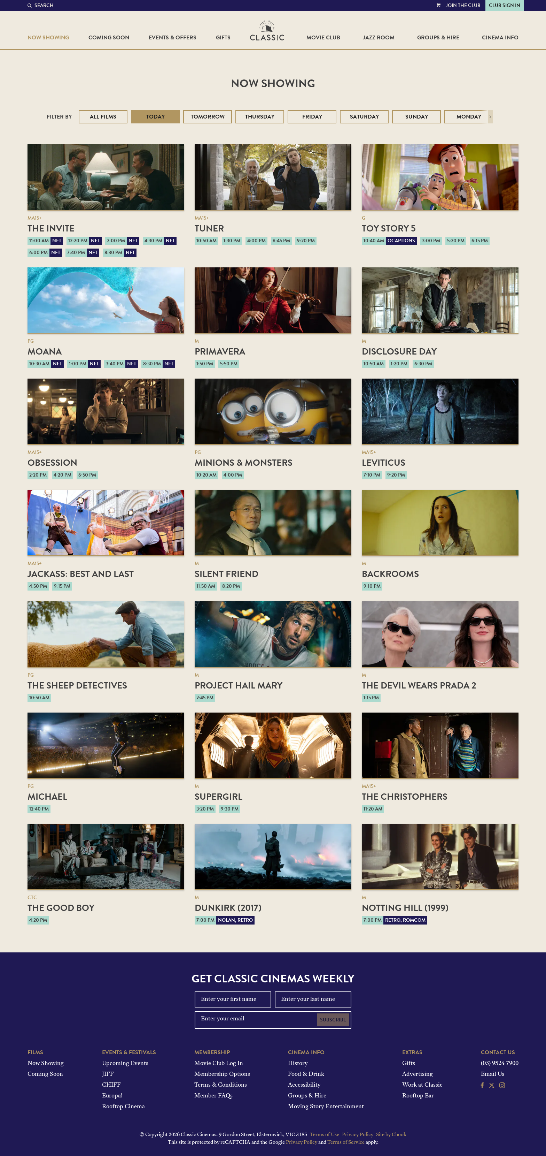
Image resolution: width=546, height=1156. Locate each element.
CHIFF (111, 1085)
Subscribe (333, 1020)
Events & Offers (172, 37)
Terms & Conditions (220, 1085)
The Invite (51, 228)
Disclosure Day (399, 351)
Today (155, 117)
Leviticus (383, 463)
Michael (47, 797)
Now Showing (48, 37)
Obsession (52, 463)
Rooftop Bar (418, 1096)
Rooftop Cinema (123, 1107)
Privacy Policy (357, 1135)
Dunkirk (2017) (228, 908)
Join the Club (463, 5)
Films (35, 1052)
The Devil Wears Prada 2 (419, 685)
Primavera (220, 351)
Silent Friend (226, 574)
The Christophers (404, 797)
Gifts (223, 37)
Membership (212, 1052)
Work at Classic (422, 1085)
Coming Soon (108, 37)
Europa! (112, 1096)
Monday (469, 117)
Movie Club (323, 37)
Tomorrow (208, 117)
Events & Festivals (129, 1052)
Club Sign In (504, 5)
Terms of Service (346, 1142)
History (298, 1063)
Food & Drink (306, 1074)
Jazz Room (379, 37)
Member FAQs (213, 1096)
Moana (45, 351)
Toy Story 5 (389, 228)
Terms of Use (324, 1135)
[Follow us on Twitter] (491, 1086)
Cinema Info (500, 37)
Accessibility (304, 1085)
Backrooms (390, 574)
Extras (412, 1052)
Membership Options (222, 1074)
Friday (312, 117)
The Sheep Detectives (77, 685)
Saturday (364, 117)
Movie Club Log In (218, 1063)
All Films (103, 117)
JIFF (108, 1074)
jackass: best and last (81, 574)
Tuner (209, 228)
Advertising (417, 1074)
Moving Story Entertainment (326, 1107)
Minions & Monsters (243, 463)
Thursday (259, 117)
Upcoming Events (125, 1063)
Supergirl (218, 797)
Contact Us (498, 1052)
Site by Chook (391, 1135)
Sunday (416, 117)
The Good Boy (61, 908)
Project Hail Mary (238, 685)
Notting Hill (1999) (405, 908)
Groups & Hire (438, 37)
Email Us (492, 1074)
